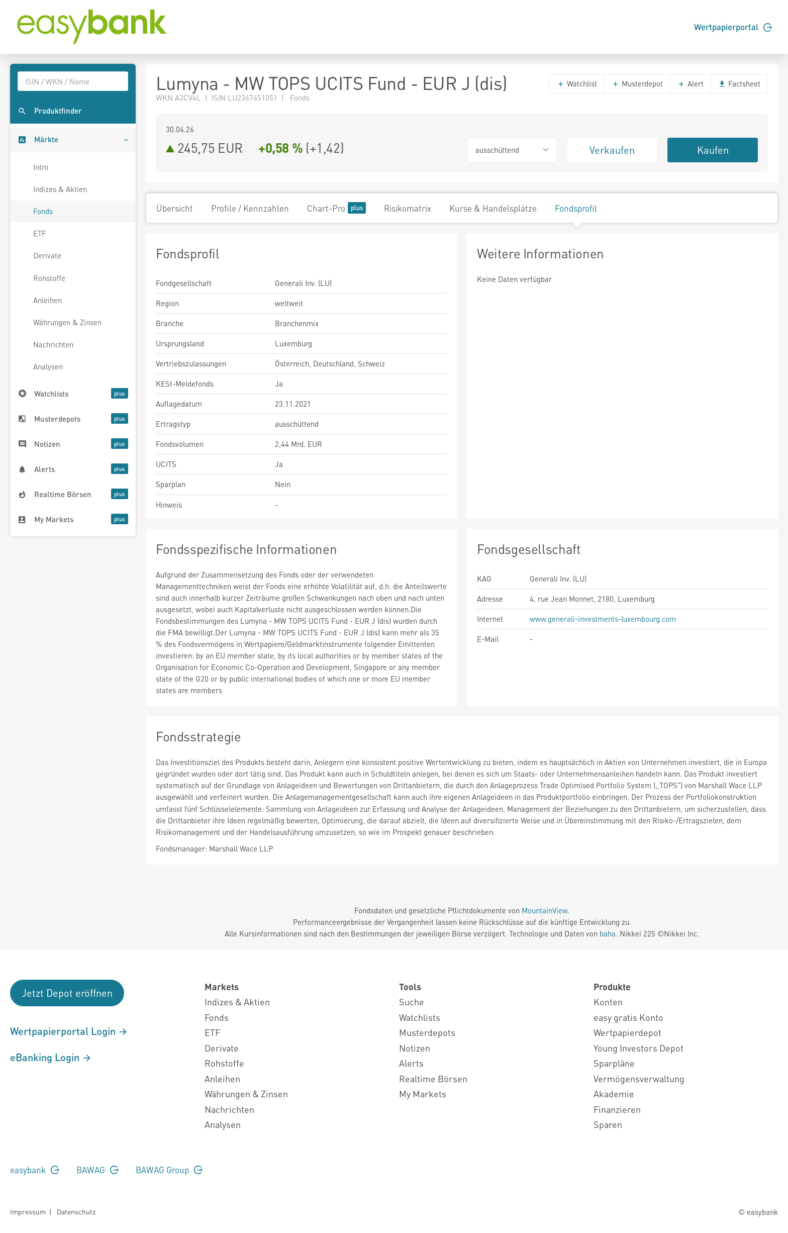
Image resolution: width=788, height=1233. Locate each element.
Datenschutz (76, 1211)
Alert (690, 83)
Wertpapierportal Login (69, 1030)
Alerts (411, 1063)
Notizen (414, 1048)
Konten (608, 1001)
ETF (39, 233)
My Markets (422, 1093)
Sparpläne (614, 1063)
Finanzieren (617, 1109)
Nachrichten (53, 344)
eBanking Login (51, 1057)
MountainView (544, 910)
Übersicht (174, 208)
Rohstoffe (49, 278)
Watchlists (419, 1017)
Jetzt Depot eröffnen (67, 992)
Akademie (614, 1093)
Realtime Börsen (433, 1078)
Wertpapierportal (733, 26)
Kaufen (713, 149)
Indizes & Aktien (60, 189)
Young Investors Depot (638, 1048)
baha (608, 933)
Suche (411, 1001)
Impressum (28, 1211)
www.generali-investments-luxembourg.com (603, 619)
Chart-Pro (336, 208)
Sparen (608, 1124)
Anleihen (47, 300)
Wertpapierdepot (627, 1032)
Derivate (47, 255)
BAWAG (97, 1169)
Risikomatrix (407, 208)
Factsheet (739, 83)
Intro (40, 167)
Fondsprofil (576, 208)
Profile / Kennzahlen (250, 208)
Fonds (43, 211)
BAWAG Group (169, 1169)
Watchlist (577, 83)
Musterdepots (427, 1032)
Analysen (48, 366)
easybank (34, 1169)
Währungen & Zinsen (67, 322)
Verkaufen (612, 149)
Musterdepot (637, 83)
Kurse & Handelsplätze (493, 208)
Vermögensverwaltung (639, 1078)
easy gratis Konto (628, 1017)
